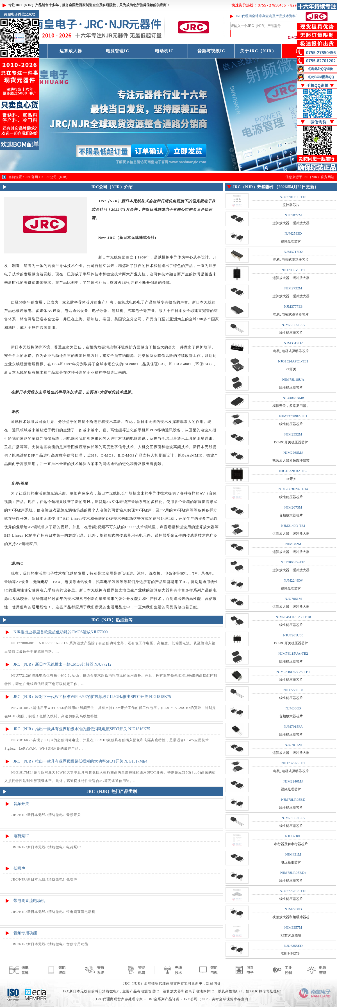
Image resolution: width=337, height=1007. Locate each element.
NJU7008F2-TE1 (293, 562)
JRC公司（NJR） (56, 177)
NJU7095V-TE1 (293, 270)
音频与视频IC (211, 51)
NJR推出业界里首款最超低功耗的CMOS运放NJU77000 (60, 632)
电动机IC (164, 51)
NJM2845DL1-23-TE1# (293, 617)
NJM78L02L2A (293, 818)
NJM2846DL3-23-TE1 (293, 672)
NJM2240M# (293, 781)
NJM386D (293, 708)
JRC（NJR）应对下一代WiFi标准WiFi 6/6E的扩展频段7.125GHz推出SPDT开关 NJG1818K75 (92, 697)
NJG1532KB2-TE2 (293, 471)
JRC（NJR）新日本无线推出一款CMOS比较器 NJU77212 (62, 664)
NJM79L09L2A (293, 325)
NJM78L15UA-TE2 (293, 653)
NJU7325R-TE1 (293, 763)
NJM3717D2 (293, 252)
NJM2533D (293, 233)
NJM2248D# (293, 580)
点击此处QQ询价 (320, 69)
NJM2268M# (293, 452)
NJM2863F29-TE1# (293, 489)
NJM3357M (293, 927)
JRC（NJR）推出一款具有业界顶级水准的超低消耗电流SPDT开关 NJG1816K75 (81, 729)
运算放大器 (71, 51)
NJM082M (293, 544)
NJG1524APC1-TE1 (293, 361)
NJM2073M (293, 507)
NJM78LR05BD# (293, 872)
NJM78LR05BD (293, 799)
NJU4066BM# (293, 398)
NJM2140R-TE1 (293, 525)
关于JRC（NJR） (258, 51)
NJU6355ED (293, 946)
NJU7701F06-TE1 (293, 197)
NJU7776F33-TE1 (293, 891)
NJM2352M (293, 434)
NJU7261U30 (293, 635)
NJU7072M (293, 215)
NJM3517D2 (293, 343)
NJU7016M (293, 745)
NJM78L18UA (293, 379)
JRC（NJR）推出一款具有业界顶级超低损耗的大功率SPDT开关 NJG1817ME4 (80, 761)
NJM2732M (293, 288)
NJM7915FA (293, 726)
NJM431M (293, 854)
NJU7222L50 (293, 690)
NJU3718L (293, 836)
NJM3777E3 (293, 306)
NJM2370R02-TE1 (293, 416)
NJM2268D (293, 909)
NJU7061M (293, 599)
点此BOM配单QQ (321, 77)
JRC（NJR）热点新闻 (111, 620)
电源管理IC (117, 51)
